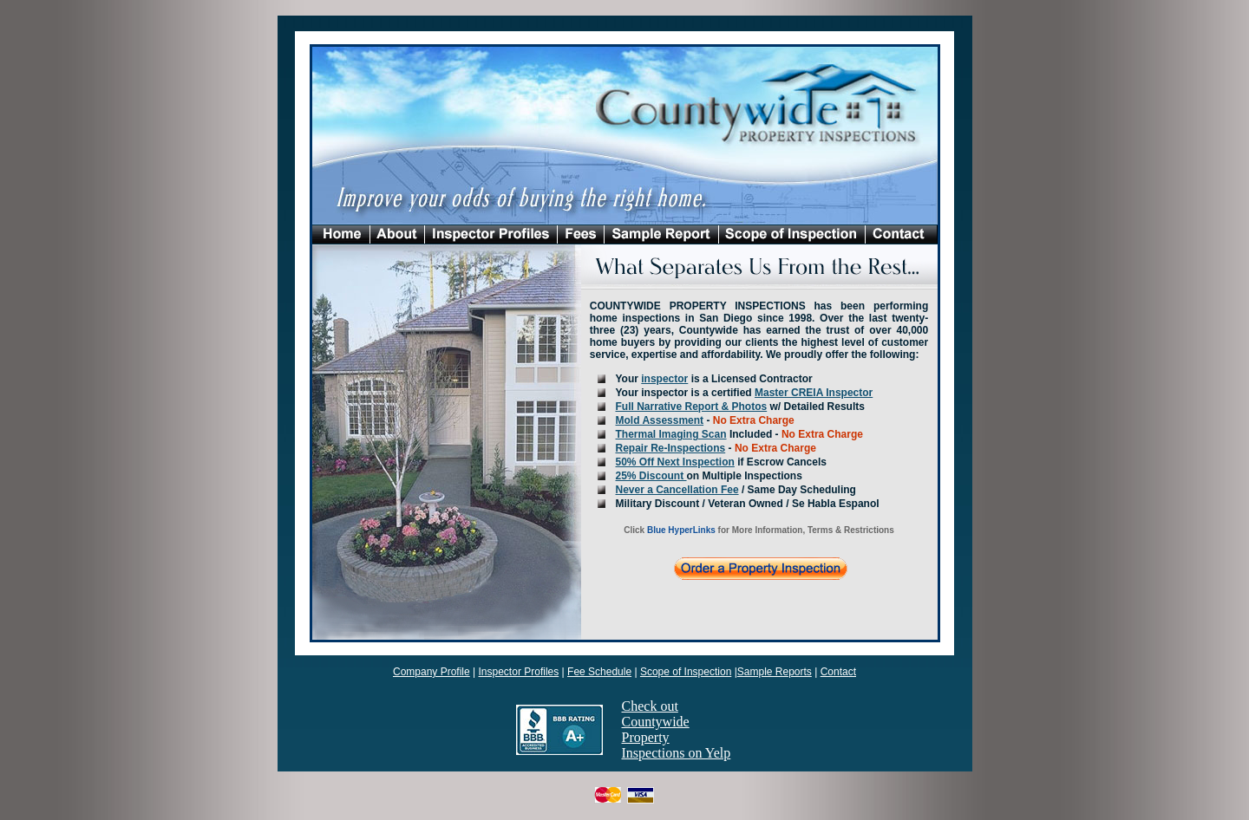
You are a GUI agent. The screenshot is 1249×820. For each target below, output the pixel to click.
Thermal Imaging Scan (671, 434)
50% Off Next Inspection (675, 462)
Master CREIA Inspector (814, 393)
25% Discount (651, 476)
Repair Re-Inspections (671, 448)
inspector (664, 379)
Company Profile (431, 672)
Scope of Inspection (685, 672)
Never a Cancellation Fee (677, 490)
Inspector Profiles (519, 672)
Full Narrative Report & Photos (692, 406)
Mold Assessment (660, 420)
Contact (838, 672)
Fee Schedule (599, 672)
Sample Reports (774, 672)
